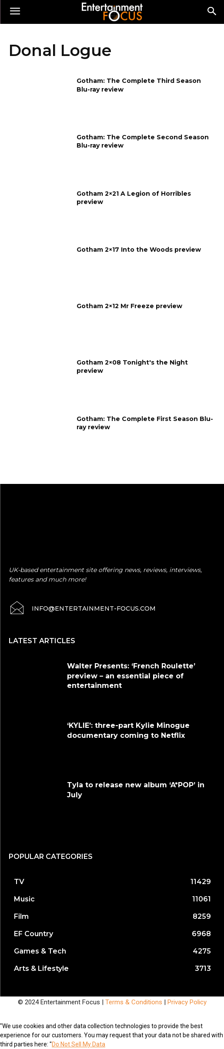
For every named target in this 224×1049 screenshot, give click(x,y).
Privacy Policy (187, 1002)
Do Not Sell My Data (78, 1044)
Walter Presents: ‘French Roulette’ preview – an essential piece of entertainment (131, 676)
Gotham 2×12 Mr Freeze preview (129, 306)
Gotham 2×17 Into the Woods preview (139, 249)
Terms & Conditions (133, 1002)
